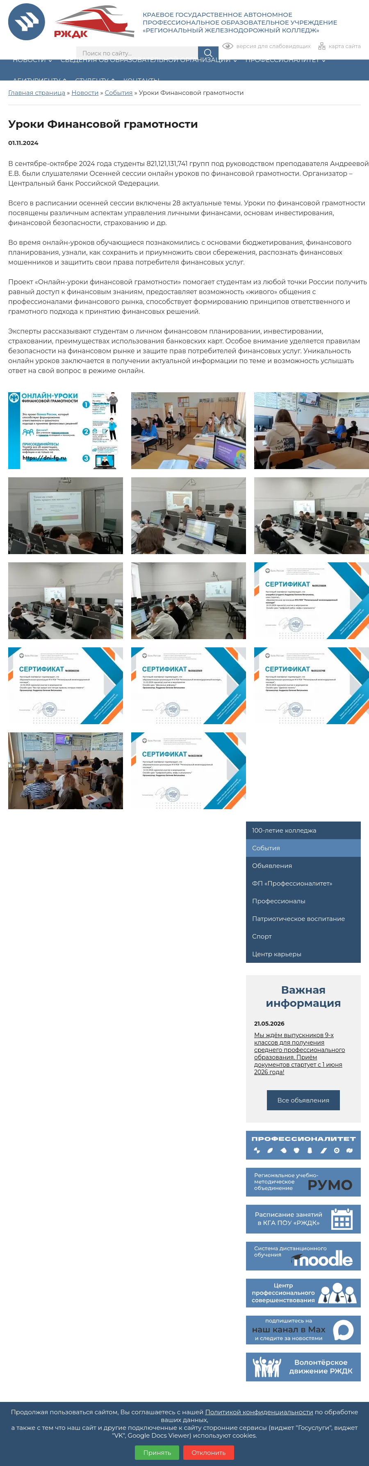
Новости (32, 60)
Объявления (272, 866)
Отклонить (208, 1453)
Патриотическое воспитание (298, 919)
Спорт (261, 936)
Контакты (141, 81)
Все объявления (303, 1100)
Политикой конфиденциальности (259, 1412)
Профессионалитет (286, 60)
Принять (157, 1453)
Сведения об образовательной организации (149, 60)
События (266, 848)
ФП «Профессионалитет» (292, 883)
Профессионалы (278, 901)
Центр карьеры (276, 954)
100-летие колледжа (284, 830)
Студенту (94, 81)
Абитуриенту (39, 81)
